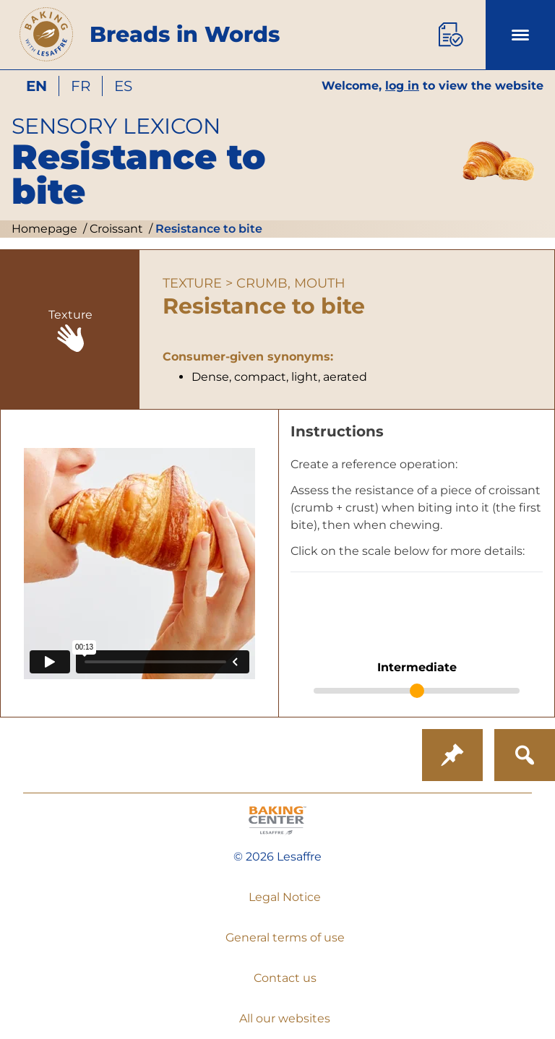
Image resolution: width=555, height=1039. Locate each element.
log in (402, 85)
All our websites (284, 1018)
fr (80, 86)
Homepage (44, 229)
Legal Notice (285, 897)
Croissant (115, 229)
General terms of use (285, 937)
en (36, 86)
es (123, 86)
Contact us (285, 978)
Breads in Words (185, 34)
